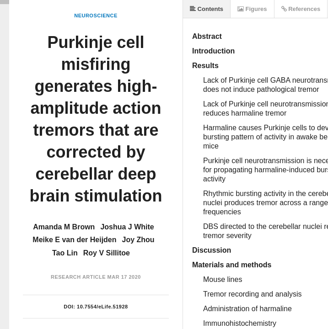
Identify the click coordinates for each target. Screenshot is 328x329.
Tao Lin (65, 253)
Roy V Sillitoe (106, 253)
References (301, 8)
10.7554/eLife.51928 (102, 306)
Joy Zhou (138, 240)
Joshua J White (127, 227)
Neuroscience (96, 15)
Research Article (78, 277)
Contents (206, 8)
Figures (252, 8)
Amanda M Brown (64, 227)
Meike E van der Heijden (74, 240)
